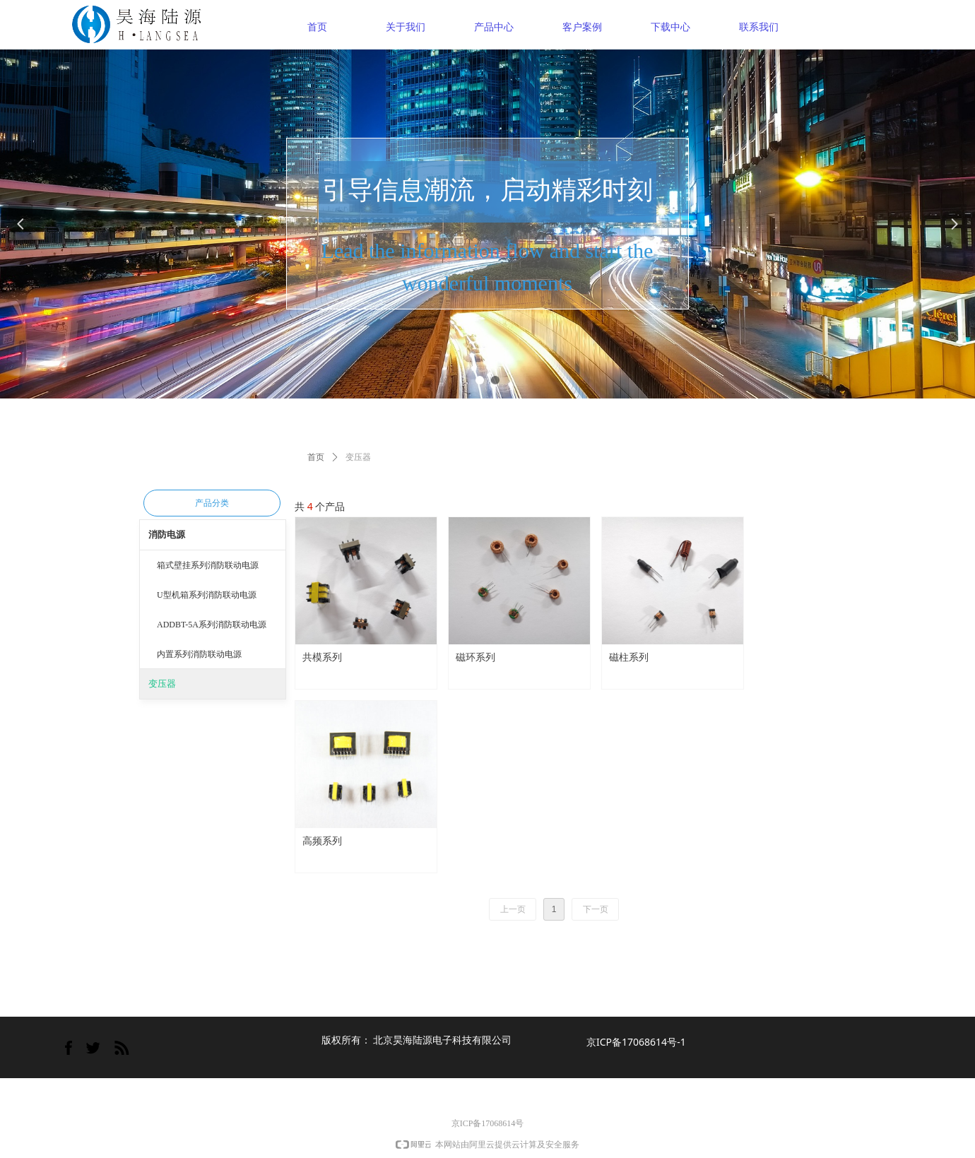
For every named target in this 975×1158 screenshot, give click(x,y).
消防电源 (166, 534)
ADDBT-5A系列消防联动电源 (211, 625)
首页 (315, 457)
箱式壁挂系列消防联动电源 (208, 565)
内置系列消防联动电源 (199, 654)
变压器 (162, 683)
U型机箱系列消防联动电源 (206, 595)
